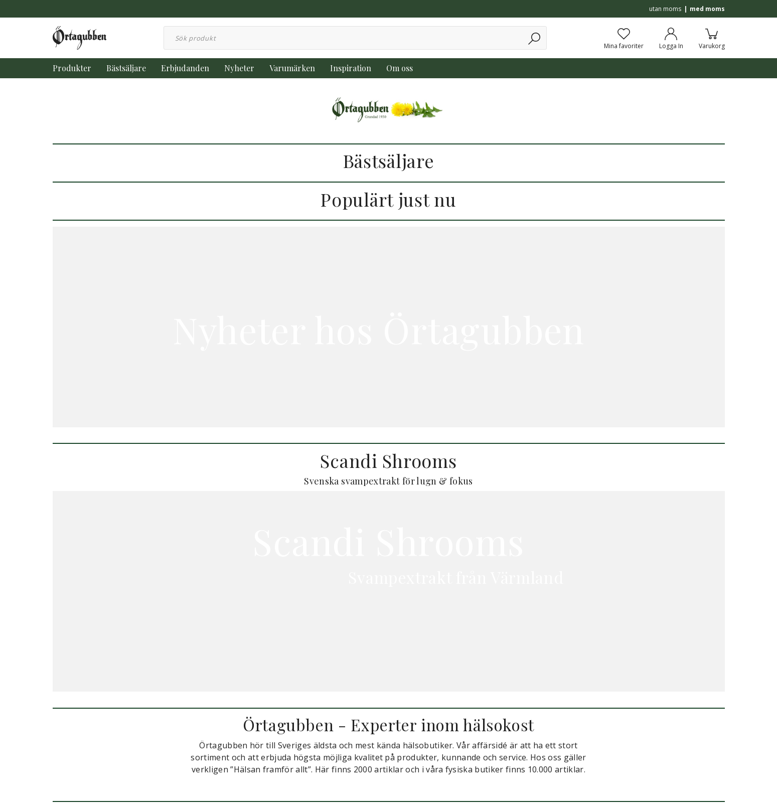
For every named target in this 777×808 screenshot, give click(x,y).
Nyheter (239, 68)
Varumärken (292, 68)
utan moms (665, 9)
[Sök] (535, 38)
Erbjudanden (185, 68)
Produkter (72, 68)
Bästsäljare (126, 68)
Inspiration (350, 68)
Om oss (399, 68)
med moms (707, 9)
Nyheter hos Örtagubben (388, 329)
